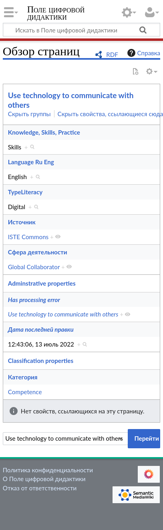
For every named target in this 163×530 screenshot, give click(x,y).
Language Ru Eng (31, 161)
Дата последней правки (41, 329)
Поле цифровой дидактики (56, 14)
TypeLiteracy (25, 191)
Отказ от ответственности (39, 488)
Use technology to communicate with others (63, 314)
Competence (25, 391)
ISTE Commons (28, 236)
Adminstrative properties (42, 283)
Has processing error (34, 299)
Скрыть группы (29, 113)
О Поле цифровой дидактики (44, 478)
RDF (112, 54)
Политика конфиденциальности (48, 470)
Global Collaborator (34, 266)
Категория (23, 377)
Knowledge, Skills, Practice (44, 132)
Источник (22, 222)
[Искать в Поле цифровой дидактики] (81, 29)
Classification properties (40, 360)
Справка (143, 53)
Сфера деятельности (37, 252)
